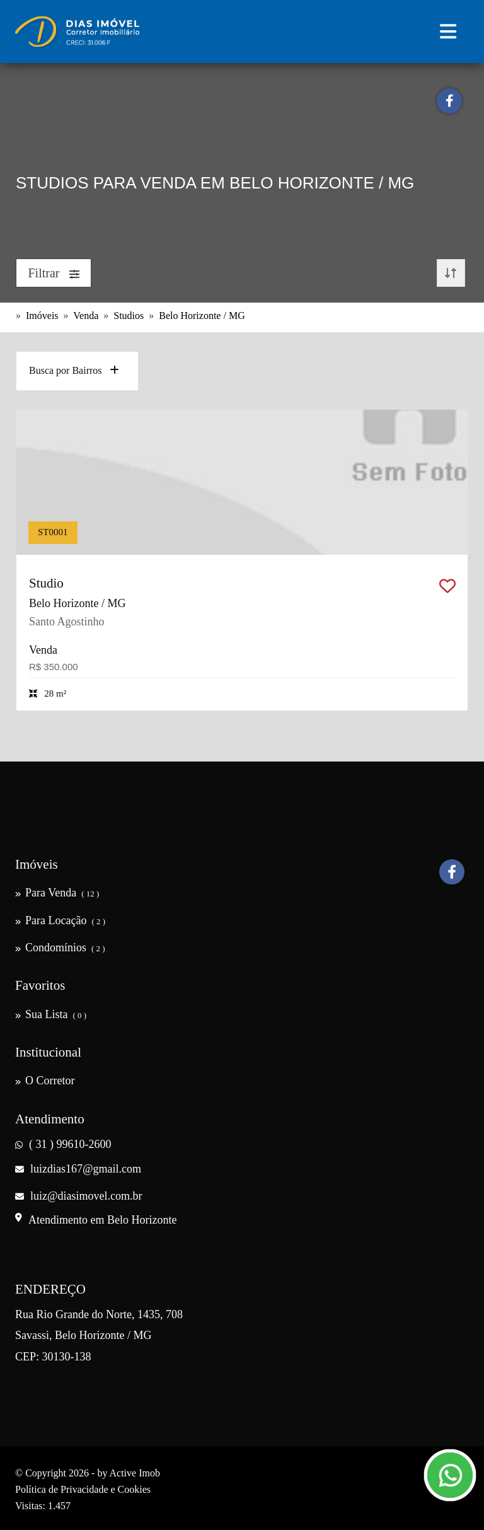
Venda (85, 315)
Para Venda (57, 892)
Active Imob (135, 1473)
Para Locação (60, 920)
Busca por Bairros (74, 370)
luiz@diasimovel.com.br (78, 1196)
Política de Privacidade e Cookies (83, 1489)
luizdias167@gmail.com (78, 1168)
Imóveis (42, 315)
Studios (128, 315)
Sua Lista (50, 1014)
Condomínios (60, 947)
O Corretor (44, 1080)
